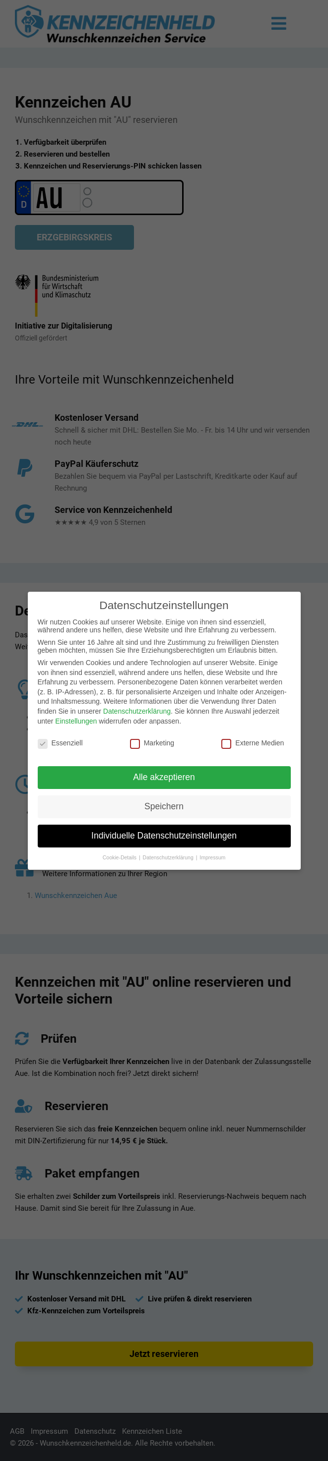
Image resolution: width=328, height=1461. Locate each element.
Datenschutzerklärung (137, 711)
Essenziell (60, 743)
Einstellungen (76, 721)
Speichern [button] (164, 806)
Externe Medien (252, 743)
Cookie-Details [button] (120, 857)
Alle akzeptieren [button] (164, 777)
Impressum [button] (212, 857)
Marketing (152, 743)
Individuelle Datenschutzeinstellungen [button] (164, 836)
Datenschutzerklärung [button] (169, 857)
